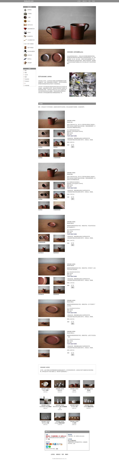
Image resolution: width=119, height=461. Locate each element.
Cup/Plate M (44, 294)
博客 (26, 72)
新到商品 (29, 9)
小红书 (26, 74)
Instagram (27, 81)
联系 (63, 454)
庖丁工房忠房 (30, 43)
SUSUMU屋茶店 (31, 51)
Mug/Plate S (59, 252)
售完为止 (29, 58)
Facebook (27, 79)
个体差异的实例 (59, 157)
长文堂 (29, 32)
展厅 (26, 70)
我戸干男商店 (30, 47)
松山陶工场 (30, 36)
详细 (49, 439)
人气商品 (29, 13)
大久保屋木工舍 (31, 40)
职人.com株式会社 (72, 440)
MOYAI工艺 (30, 24)
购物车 (66, 454)
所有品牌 (29, 62)
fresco (29, 21)
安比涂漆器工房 (31, 28)
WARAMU (30, 55)
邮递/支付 (58, 454)
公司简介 (53, 454)
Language (27, 85)
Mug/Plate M (59, 294)
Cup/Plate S (44, 252)
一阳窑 (29, 17)
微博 (26, 76)
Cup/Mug (44, 146)
